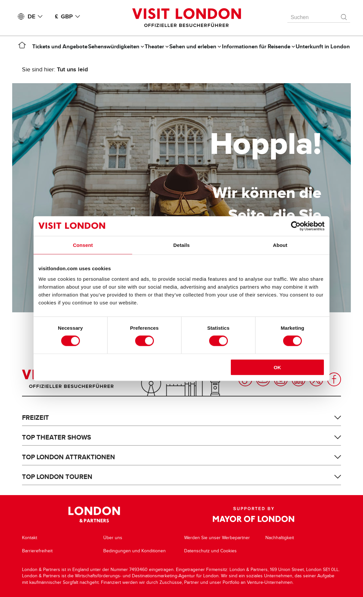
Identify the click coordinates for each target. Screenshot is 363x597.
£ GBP (69, 16)
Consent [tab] (83, 245)
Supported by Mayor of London (253, 514)
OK (277, 367)
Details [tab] (181, 245)
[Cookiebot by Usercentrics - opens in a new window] (296, 226)
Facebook (334, 379)
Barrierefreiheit (37, 550)
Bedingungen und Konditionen (134, 550)
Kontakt (29, 537)
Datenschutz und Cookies (210, 550)
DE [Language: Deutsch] (36, 16)
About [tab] (280, 245)
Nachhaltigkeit (279, 537)
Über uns (112, 537)
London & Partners (94, 514)
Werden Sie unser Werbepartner (217, 537)
